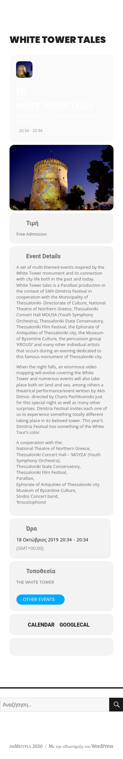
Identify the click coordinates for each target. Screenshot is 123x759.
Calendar (41, 625)
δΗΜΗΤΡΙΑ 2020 (26, 746)
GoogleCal (74, 625)
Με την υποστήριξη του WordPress (81, 746)
